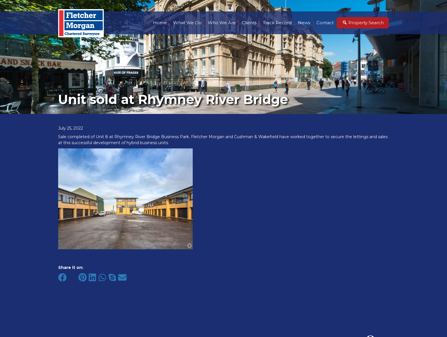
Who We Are (222, 22)
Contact (325, 22)
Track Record (277, 22)
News (304, 22)
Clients (249, 22)
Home (160, 22)
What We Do (187, 22)
